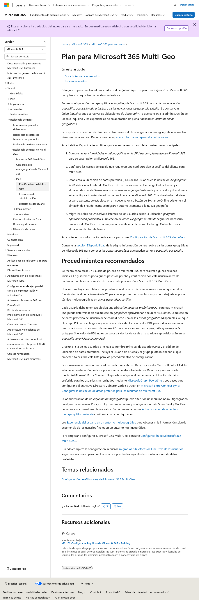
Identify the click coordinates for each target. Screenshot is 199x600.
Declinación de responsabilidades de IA (25, 592)
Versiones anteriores (62, 592)
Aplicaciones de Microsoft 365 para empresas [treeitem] (27, 263)
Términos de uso (12, 597)
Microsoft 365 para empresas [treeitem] (23, 359)
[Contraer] (45, 41)
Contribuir (96, 592)
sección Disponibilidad (91, 245)
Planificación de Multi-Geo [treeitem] (32, 186)
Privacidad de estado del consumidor (145, 592)
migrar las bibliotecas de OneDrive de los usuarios (151, 449)
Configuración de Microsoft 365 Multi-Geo (157, 237)
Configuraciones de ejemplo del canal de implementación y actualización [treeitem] (25, 290)
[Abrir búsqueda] (175, 5)
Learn (65, 44)
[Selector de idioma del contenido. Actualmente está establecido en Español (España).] (16, 584)
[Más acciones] (185, 44)
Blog (80, 592)
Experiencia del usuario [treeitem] (32, 203)
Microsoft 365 (80, 44)
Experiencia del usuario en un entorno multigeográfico (101, 422)
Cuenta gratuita (184, 15)
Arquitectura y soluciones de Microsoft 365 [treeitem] (23, 332)
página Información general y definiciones (141, 137)
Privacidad (112, 592)
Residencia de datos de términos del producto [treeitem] (26, 137)
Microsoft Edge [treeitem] (15, 281)
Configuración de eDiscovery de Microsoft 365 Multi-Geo (98, 479)
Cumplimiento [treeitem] (15, 239)
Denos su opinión (177, 28)
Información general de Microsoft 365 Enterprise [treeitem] (26, 75)
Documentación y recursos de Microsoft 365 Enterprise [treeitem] (24, 66)
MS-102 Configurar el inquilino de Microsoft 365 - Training (96, 543)
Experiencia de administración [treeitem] (27, 196)
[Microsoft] (6, 5)
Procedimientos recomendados (82, 76)
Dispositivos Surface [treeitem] (18, 270)
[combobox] (25, 49)
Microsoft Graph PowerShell (145, 380)
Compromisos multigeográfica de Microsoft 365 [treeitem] (32, 169)
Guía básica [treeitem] (16, 93)
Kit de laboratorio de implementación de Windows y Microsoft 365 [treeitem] (24, 314)
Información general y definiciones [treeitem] (25, 127)
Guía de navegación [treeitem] (18, 353)
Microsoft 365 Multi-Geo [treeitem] (30, 159)
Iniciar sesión (187, 4)
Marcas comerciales (37, 597)
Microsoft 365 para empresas (108, 44)
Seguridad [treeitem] (13, 245)
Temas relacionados (75, 81)
